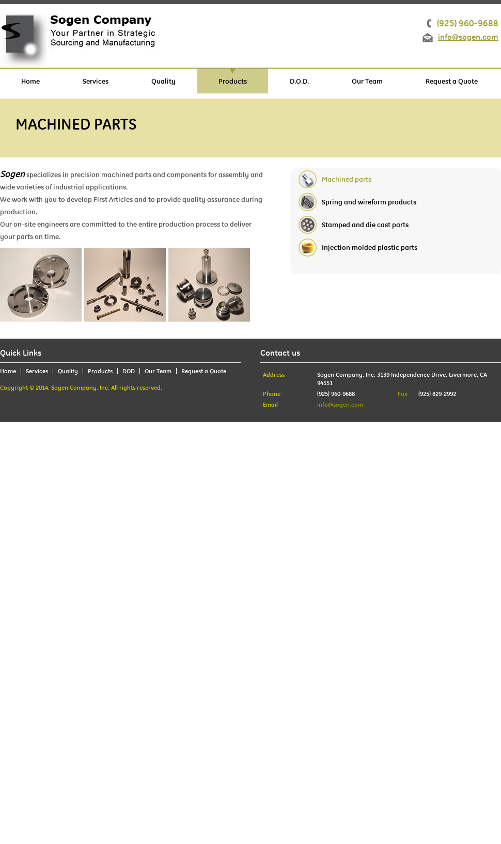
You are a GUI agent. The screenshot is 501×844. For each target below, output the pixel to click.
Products (232, 81)
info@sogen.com (468, 37)
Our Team (367, 81)
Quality (163, 81)
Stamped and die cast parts (365, 224)
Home (30, 81)
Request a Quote (452, 81)
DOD (128, 371)
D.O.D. (299, 81)
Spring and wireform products (369, 202)
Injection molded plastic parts (369, 247)
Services (95, 81)
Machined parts (346, 179)
